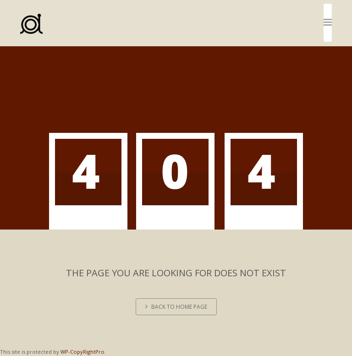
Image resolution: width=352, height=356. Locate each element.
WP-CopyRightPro (82, 351)
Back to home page (176, 307)
